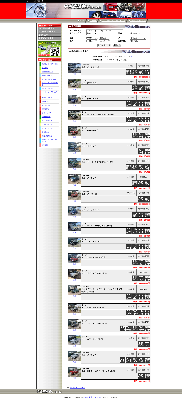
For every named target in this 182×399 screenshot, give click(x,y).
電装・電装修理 (47, 136)
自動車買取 (45, 109)
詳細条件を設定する (80, 51)
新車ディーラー (47, 97)
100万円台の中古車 (46, 28)
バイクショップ (47, 120)
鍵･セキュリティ (47, 113)
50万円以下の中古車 (47, 32)
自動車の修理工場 (47, 71)
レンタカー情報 (47, 124)
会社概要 (93, 21)
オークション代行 (47, 128)
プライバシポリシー (138, 21)
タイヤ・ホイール (47, 88)
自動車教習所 (46, 117)
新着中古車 (43, 35)
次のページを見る (77, 388)
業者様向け (45, 132)
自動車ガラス (46, 101)
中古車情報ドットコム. (93, 397)
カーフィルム (46, 105)
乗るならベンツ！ (46, 38)
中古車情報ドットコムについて (113, 21)
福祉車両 (45, 145)
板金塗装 (45, 68)
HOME (82, 21)
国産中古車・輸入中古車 (50, 64)
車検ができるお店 (47, 75)
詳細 (74, 73)
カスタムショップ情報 (49, 79)
